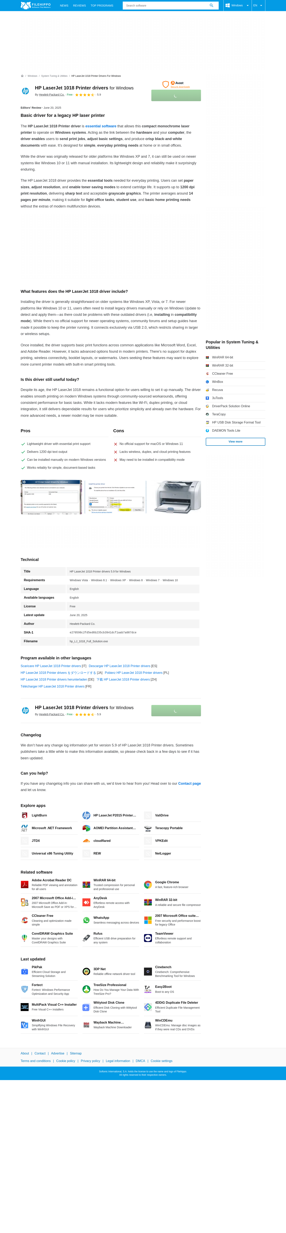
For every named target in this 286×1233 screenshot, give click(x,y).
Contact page (189, 784)
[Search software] (211, 6)
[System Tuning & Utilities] (54, 76)
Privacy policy (90, 1061)
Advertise (57, 1053)
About (25, 1053)
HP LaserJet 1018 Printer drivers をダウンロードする (58, 672)
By (50, 94)
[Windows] (32, 76)
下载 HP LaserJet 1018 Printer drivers (123, 679)
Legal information (118, 1061)
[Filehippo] (35, 5)
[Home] (22, 76)
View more (236, 441)
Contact (40, 1053)
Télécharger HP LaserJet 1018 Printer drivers (53, 686)
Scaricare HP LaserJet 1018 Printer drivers (51, 666)
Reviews (79, 5)
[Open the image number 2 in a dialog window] (179, 497)
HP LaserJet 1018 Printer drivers (84, 87)
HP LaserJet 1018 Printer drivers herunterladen (54, 679)
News (64, 5)
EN (258, 5)
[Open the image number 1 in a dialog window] (115, 497)
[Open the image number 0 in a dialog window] (51, 497)
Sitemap (76, 1053)
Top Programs (102, 5)
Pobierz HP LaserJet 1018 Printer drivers (134, 672)
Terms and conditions (36, 1061)
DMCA (140, 1061)
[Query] (170, 6)
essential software (100, 126)
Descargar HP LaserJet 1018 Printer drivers (119, 666)
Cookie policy (65, 1061)
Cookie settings (161, 1061)
